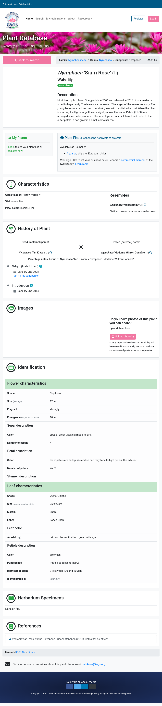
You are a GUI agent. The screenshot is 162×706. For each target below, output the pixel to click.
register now (15, 150)
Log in (153, 18)
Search (39, 18)
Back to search (27, 60)
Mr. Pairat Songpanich (26, 275)
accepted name (65, 85)
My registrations (55, 18)
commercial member (133, 160)
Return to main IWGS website (17, 4)
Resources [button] (84, 18)
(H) (115, 73)
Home (29, 18)
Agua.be (71, 153)
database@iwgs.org (93, 664)
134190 (20, 652)
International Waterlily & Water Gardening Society (76, 693)
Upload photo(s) (123, 336)
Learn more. (82, 164)
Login (11, 147)
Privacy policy (124, 693)
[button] (69, 686)
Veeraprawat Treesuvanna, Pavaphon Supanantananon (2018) (58, 639)
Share (31, 652)
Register (138, 18)
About (71, 18)
